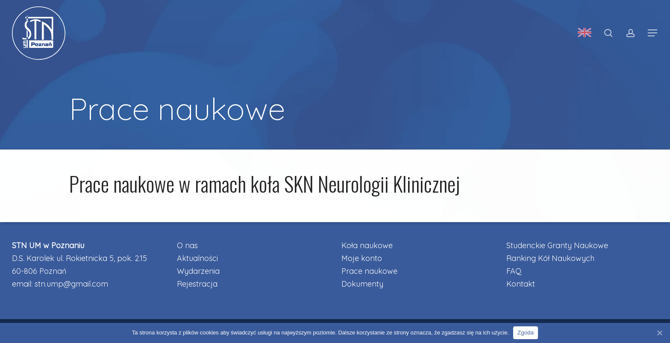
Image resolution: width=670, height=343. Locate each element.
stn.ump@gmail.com (71, 284)
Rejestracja (197, 284)
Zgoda (525, 332)
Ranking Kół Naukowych (550, 258)
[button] (653, 33)
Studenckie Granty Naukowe (557, 245)
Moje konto (361, 258)
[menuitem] (584, 33)
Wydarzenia (198, 271)
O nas (187, 245)
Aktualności (197, 258)
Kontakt (520, 284)
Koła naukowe (367, 245)
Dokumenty (362, 284)
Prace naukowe (369, 271)
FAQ (513, 271)
